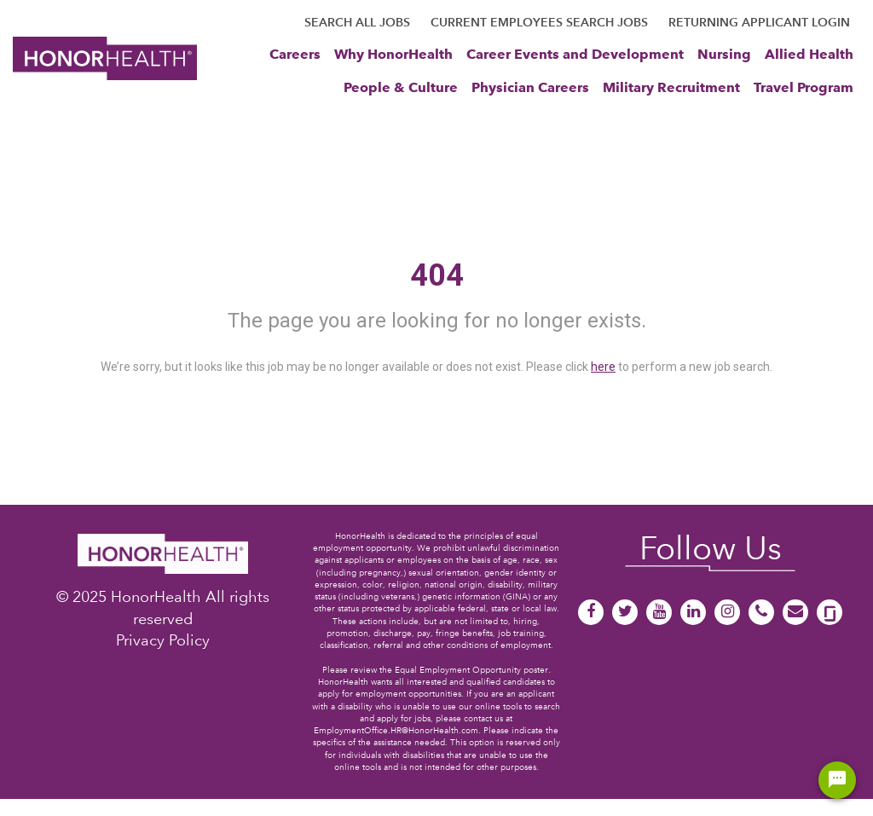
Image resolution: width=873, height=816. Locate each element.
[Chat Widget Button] (837, 780)
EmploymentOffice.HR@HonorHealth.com (396, 730)
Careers (295, 53)
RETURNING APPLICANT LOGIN (759, 22)
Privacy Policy (163, 640)
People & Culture (401, 86)
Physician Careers (530, 86)
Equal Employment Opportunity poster (471, 669)
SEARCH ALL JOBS (357, 22)
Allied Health (809, 53)
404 (437, 275)
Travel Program (803, 86)
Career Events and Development (575, 53)
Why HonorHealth (393, 53)
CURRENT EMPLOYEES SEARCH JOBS (539, 22)
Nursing (724, 53)
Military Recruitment (671, 86)
